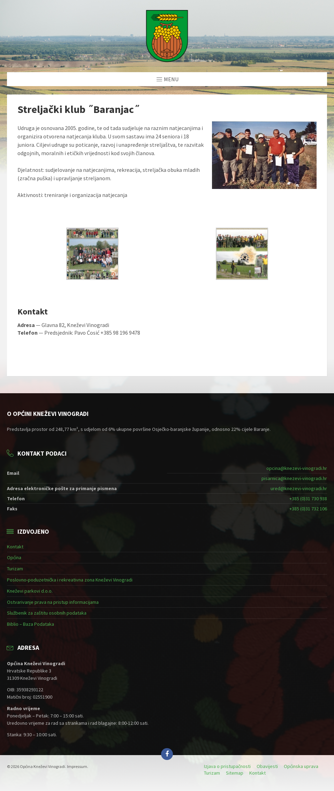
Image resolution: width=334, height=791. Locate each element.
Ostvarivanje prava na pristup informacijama (53, 602)
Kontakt (15, 546)
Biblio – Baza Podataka (30, 624)
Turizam (15, 568)
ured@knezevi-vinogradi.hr (299, 488)
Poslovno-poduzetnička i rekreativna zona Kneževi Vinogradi (69, 580)
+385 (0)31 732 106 (308, 508)
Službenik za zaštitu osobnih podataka (46, 613)
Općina (14, 557)
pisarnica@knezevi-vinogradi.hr (294, 478)
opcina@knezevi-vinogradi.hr (296, 468)
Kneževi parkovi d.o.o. (30, 591)
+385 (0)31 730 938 (308, 498)
